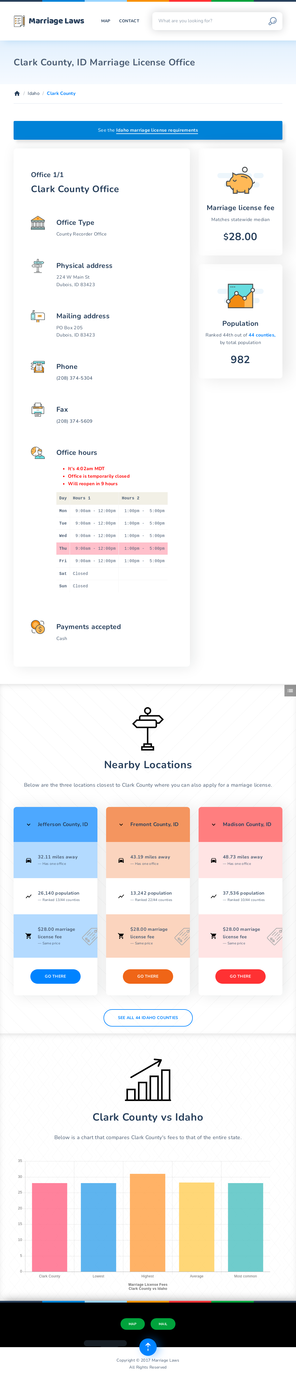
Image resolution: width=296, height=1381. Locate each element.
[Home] (17, 93)
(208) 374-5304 (74, 378)
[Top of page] (148, 1347)
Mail (163, 1324)
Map (105, 21)
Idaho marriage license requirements (157, 130)
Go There (55, 976)
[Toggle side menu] (290, 690)
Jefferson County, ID (63, 824)
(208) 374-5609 (74, 421)
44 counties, (262, 335)
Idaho (34, 93)
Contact (129, 21)
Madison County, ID (247, 824)
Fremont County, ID (154, 824)
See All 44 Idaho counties (148, 1017)
